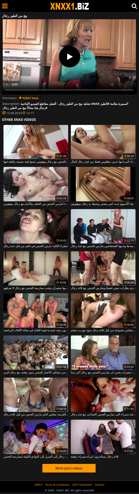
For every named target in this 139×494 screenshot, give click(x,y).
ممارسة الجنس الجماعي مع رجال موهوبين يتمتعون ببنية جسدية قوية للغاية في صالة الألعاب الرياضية (35, 330)
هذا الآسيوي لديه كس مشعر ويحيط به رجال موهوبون (102, 204)
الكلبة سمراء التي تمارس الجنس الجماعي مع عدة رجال (103, 414)
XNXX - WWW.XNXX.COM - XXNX (69, 6)
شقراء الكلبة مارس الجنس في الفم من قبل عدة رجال (35, 246)
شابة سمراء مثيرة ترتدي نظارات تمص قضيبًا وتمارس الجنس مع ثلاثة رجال (103, 288)
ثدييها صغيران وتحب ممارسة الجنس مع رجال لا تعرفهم (35, 288)
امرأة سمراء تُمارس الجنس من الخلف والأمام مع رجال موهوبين (35, 204)
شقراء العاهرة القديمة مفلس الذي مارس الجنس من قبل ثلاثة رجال (35, 414)
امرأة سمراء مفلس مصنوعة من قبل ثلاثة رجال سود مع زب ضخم (103, 330)
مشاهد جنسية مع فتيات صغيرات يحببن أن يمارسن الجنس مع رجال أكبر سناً (103, 372)
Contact (99, 484)
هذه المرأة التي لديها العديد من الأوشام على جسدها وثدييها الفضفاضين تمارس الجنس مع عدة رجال (103, 246)
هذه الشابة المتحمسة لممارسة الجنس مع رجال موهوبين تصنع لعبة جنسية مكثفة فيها (35, 161)
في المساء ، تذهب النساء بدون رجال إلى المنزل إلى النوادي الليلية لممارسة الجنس (35, 456)
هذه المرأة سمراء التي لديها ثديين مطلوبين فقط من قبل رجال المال (103, 161)
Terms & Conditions (57, 484)
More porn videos (68, 468)
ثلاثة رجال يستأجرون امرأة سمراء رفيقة (95, 456)
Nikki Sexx (28, 98)
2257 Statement (82, 484)
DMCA (38, 484)
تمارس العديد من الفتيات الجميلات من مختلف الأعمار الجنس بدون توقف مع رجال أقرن (35, 372)
